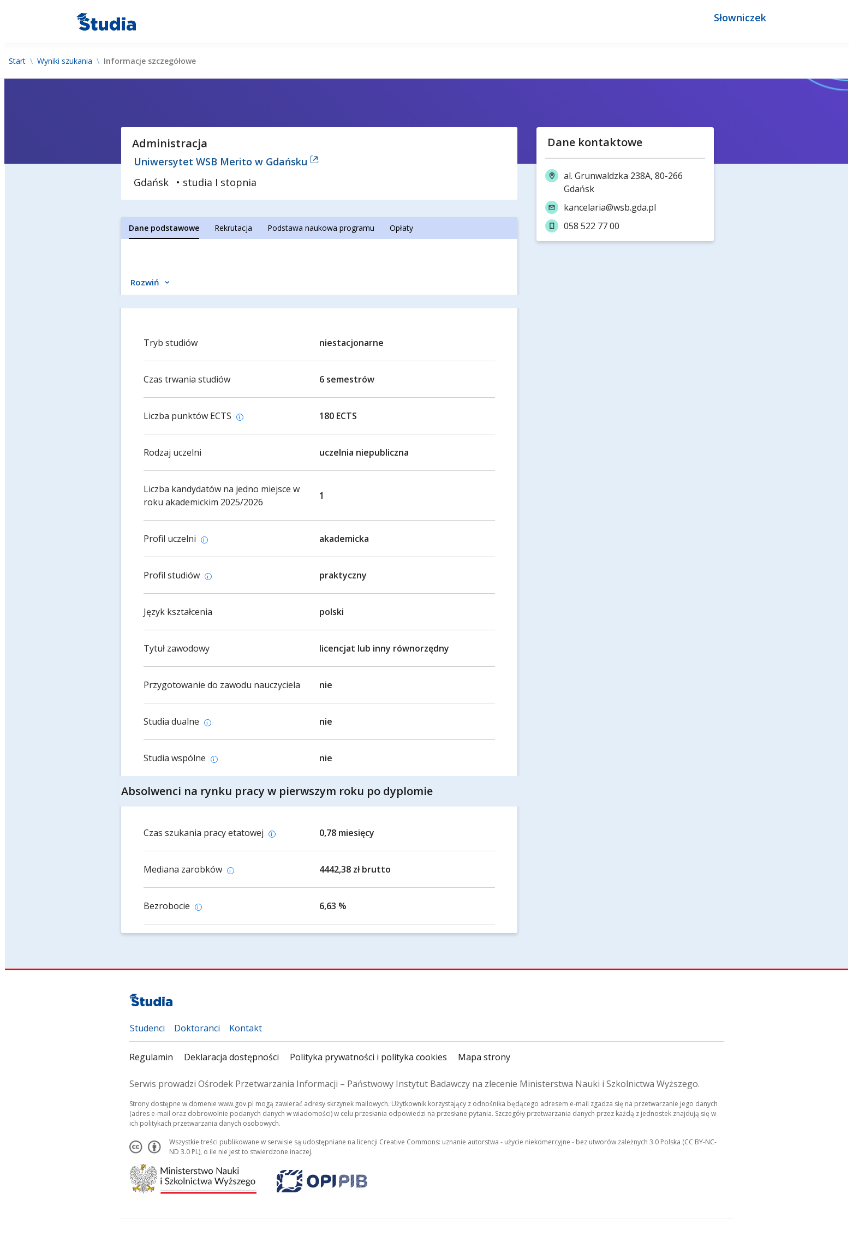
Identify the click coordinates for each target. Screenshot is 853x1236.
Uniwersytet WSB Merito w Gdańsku (226, 161)
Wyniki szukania (64, 61)
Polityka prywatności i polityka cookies (368, 1057)
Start (17, 61)
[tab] (164, 228)
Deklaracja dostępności (231, 1057)
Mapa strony (484, 1057)
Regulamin (151, 1057)
